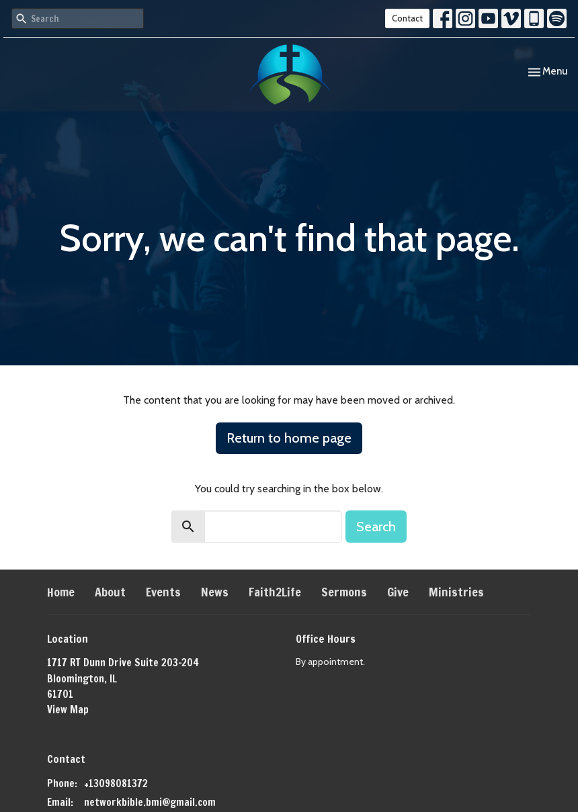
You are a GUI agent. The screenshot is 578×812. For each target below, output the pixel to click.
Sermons (344, 591)
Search (376, 526)
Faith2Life (275, 591)
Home (61, 591)
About (110, 591)
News (215, 591)
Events (163, 591)
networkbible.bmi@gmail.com (150, 802)
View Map (68, 710)
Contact (407, 18)
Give (398, 591)
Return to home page (289, 438)
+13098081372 (116, 783)
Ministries (456, 591)
